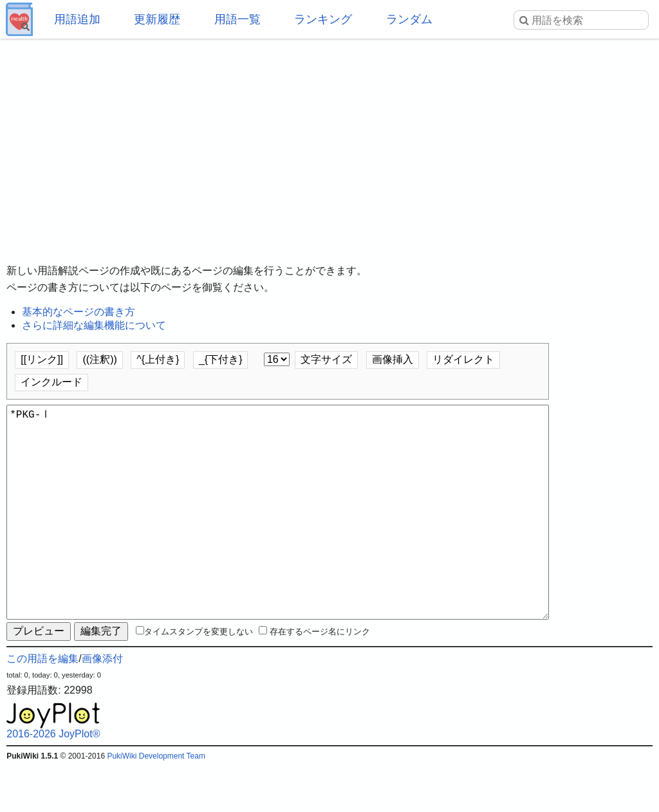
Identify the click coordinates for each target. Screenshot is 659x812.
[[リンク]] (42, 359)
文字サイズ (326, 359)
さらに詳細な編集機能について (94, 325)
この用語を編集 (42, 704)
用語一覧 (237, 19)
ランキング (323, 19)
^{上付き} (157, 359)
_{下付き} (221, 359)
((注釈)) (99, 359)
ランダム (409, 19)
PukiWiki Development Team (156, 802)
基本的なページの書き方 (78, 311)
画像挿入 (392, 359)
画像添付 (102, 704)
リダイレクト (463, 359)
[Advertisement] (329, 141)
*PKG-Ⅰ (277, 535)
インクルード (51, 381)
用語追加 (77, 19)
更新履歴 (157, 19)
